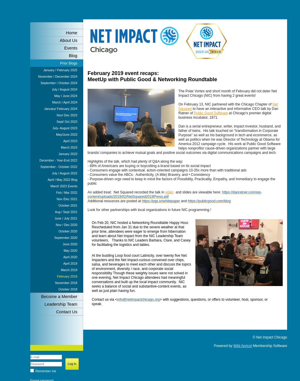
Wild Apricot (242, 346)
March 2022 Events (63, 186)
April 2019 (70, 263)
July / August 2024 (64, 89)
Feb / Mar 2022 (66, 192)
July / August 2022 (64, 173)
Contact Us (67, 311)
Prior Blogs (68, 63)
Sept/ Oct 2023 (67, 121)
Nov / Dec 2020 (66, 225)
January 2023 (67, 154)
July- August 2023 (64, 128)
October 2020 (67, 231)
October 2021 (67, 205)
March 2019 (69, 270)
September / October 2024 (58, 83)
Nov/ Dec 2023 (67, 115)
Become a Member (59, 296)
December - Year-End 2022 (58, 160)
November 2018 (66, 283)
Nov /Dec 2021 (67, 199)
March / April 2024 (64, 102)
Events (70, 48)
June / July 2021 (65, 218)
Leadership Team (61, 304)
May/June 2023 (66, 134)
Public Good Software (211, 113)
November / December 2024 (57, 76)
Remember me (45, 371)
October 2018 (67, 289)
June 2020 (70, 244)
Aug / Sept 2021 (66, 212)
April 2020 (70, 257)
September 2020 (65, 237)
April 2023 (70, 141)
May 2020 (70, 250)
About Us (68, 40)
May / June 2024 (65, 96)
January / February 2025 (60, 70)
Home (71, 32)
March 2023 (69, 147)
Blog (73, 55)
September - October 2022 (58, 167)
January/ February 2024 (60, 108)
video (169, 192)
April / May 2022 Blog (62, 179)
